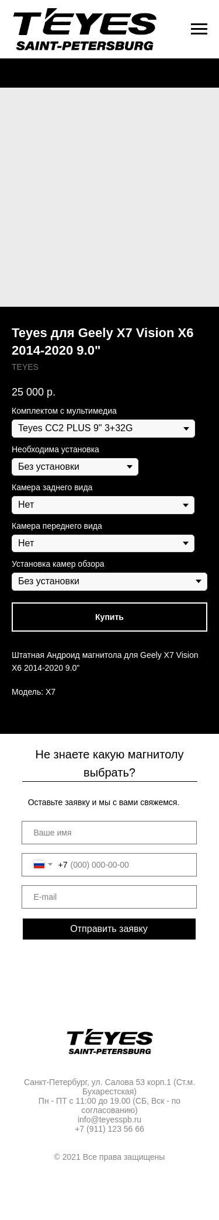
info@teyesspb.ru (109, 1119)
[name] (109, 832)
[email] (109, 897)
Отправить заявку (108, 929)
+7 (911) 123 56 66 (109, 1129)
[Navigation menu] (199, 29)
